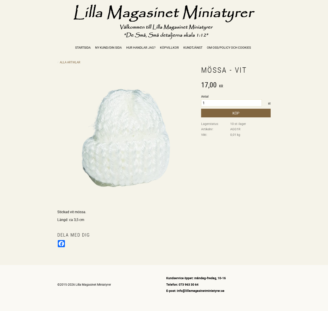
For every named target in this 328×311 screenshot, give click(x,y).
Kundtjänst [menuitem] (192, 47)
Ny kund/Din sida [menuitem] (108, 47)
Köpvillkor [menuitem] (169, 47)
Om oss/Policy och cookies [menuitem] (229, 47)
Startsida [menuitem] (83, 47)
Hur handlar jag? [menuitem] (141, 47)
